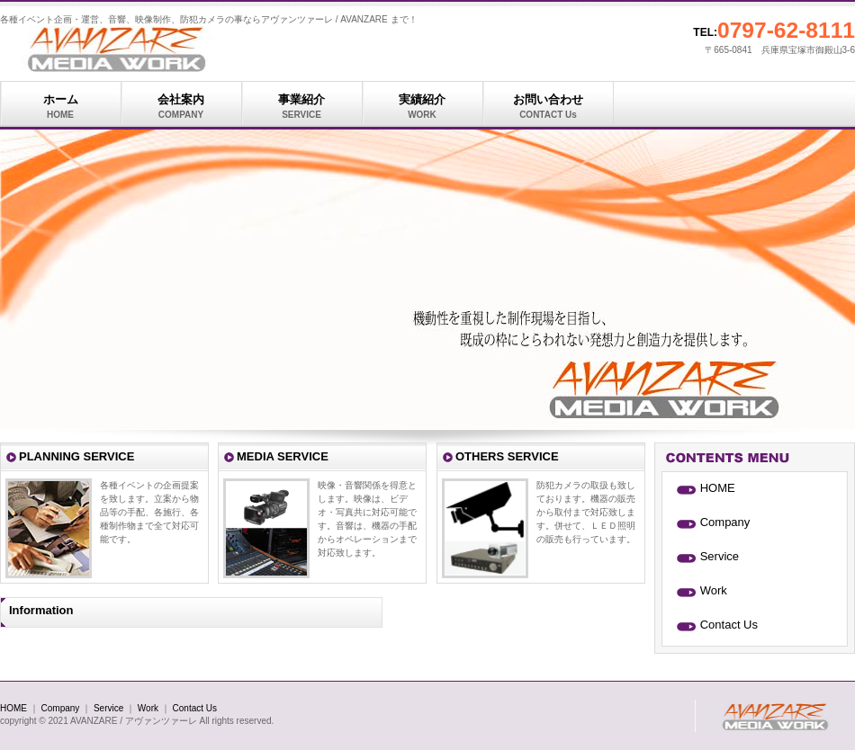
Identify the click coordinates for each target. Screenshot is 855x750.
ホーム (60, 107)
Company (725, 522)
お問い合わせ (548, 107)
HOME (717, 488)
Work (713, 590)
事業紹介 (301, 107)
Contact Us (729, 624)
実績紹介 (422, 107)
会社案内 (181, 107)
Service (719, 556)
